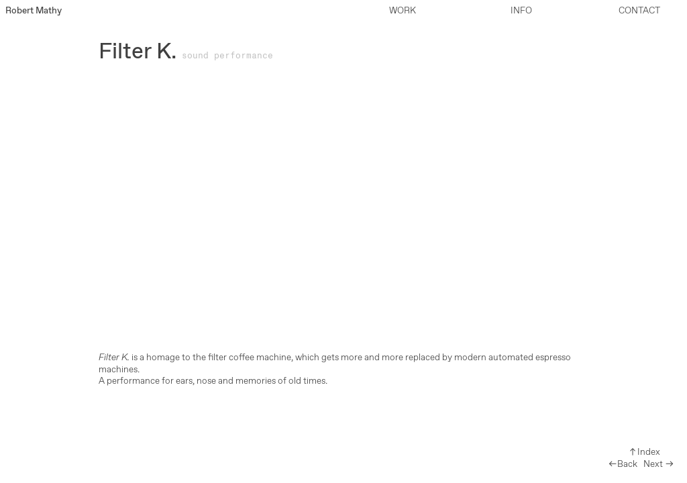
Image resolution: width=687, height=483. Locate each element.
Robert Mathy (33, 11)
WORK (402, 11)
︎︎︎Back (622, 464)
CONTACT (639, 11)
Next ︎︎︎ (658, 464)
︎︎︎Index (644, 452)
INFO (521, 11)
